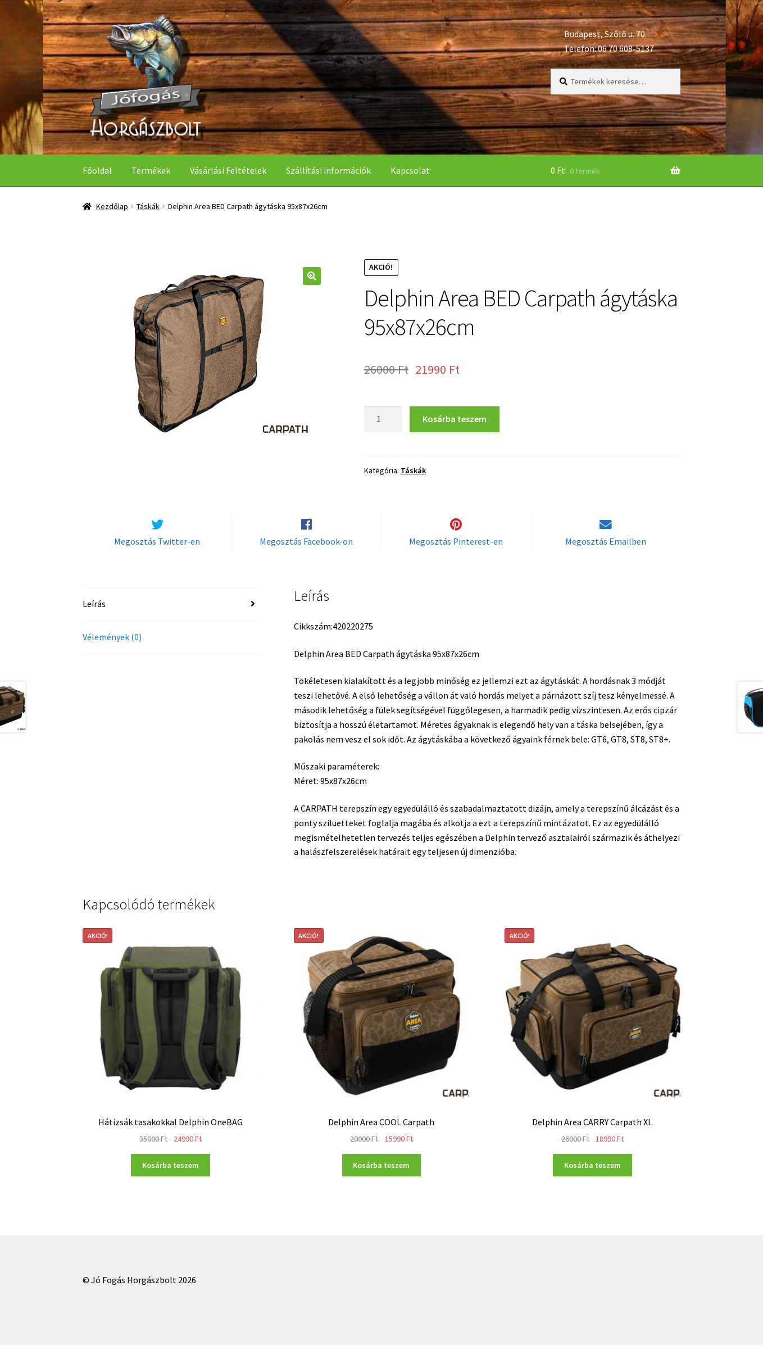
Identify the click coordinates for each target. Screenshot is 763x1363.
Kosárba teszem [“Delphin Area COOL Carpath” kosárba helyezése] (381, 1184)
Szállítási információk (328, 170)
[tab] (170, 623)
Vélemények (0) (112, 655)
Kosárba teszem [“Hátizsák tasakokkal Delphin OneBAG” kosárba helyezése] (170, 1184)
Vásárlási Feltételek (228, 170)
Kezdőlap (112, 206)
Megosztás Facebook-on (306, 559)
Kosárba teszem (455, 418)
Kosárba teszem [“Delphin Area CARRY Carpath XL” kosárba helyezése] (592, 1184)
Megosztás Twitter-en (157, 559)
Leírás (94, 622)
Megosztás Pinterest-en (456, 559)
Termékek (150, 170)
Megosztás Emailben (605, 559)
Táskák (148, 206)
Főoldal (97, 170)
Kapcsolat (410, 170)
